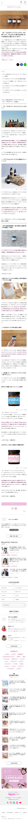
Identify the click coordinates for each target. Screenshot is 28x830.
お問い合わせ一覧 (11, 818)
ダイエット (21, 666)
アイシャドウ (6, 659)
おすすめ (13, 654)
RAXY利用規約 (8, 797)
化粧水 (21, 663)
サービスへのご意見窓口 (16, 797)
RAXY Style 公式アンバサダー (8, 656)
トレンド (22, 659)
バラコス (11, 59)
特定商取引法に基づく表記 (13, 799)
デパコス (7, 666)
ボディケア (18, 591)
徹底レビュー (4, 59)
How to (3, 555)
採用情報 (24, 812)
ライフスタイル (11, 668)
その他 (17, 599)
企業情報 (3, 812)
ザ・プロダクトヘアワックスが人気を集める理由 (14, 78)
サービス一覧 (4, 818)
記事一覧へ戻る (14, 536)
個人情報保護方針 (10, 812)
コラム (3, 599)
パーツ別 (15, 663)
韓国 (24, 656)
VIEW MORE (14, 646)
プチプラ (21, 661)
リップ (6, 661)
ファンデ (13, 666)
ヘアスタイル (14, 555)
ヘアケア (8, 58)
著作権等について (18, 812)
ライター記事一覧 (14, 530)
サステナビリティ (19, 818)
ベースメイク (18, 588)
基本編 (8, 555)
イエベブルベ (9, 577)
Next (24, 511)
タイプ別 (16, 577)
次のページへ (14, 504)
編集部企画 (20, 654)
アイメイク (4, 591)
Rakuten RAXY (8, 2)
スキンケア (4, 588)
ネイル (17, 595)
